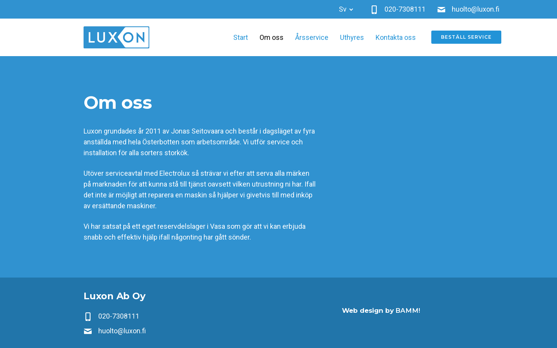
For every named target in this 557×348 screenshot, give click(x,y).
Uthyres (352, 37)
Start (240, 37)
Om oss (272, 37)
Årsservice (311, 37)
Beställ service (466, 37)
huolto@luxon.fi (122, 331)
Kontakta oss (396, 37)
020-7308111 (118, 316)
